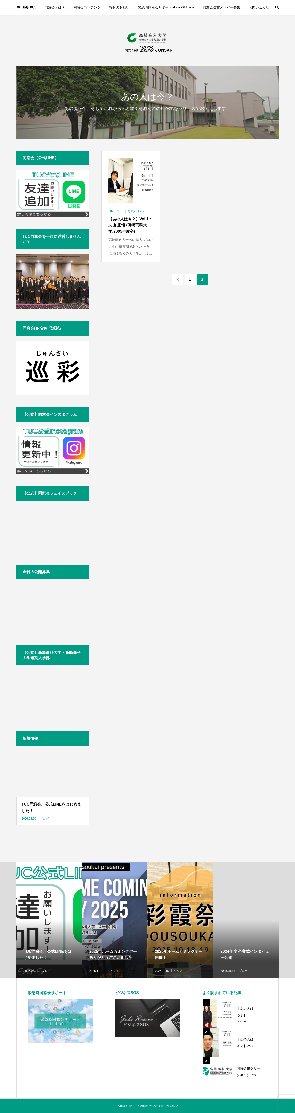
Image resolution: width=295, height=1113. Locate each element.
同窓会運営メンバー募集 (221, 7)
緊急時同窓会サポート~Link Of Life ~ (166, 7)
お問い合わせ (259, 7)
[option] (49, 920)
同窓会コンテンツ (87, 7)
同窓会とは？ (55, 7)
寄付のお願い (119, 7)
